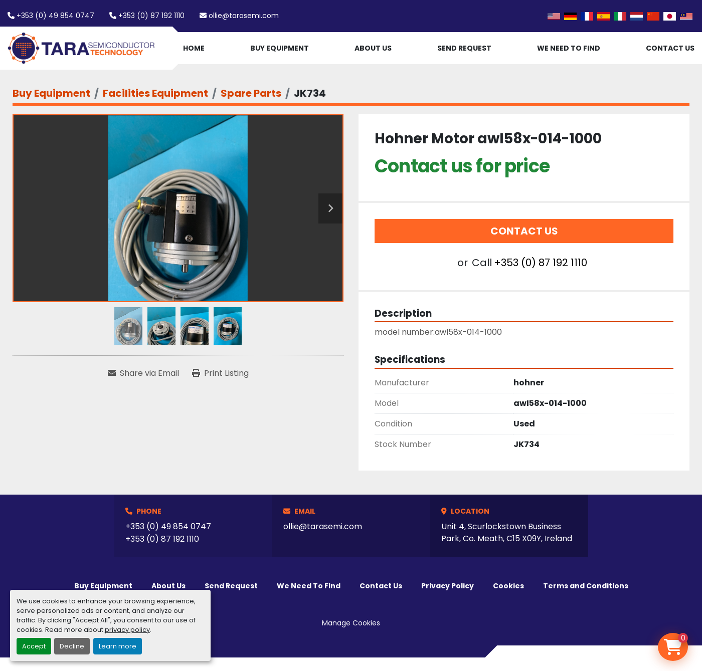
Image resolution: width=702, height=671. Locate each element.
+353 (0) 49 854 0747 (55, 16)
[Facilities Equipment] (155, 93)
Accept (34, 646)
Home (194, 48)
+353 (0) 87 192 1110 (151, 16)
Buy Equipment (279, 48)
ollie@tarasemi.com (244, 16)
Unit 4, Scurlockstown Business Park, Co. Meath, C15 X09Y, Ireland (506, 532)
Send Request (464, 48)
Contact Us (670, 48)
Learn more (117, 646)
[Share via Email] (143, 373)
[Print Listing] (220, 373)
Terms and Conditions (585, 586)
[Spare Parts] (251, 93)
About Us (373, 48)
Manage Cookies (351, 623)
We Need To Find (568, 48)
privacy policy (127, 629)
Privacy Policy (447, 586)
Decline (72, 646)
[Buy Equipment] (51, 93)
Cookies (508, 586)
